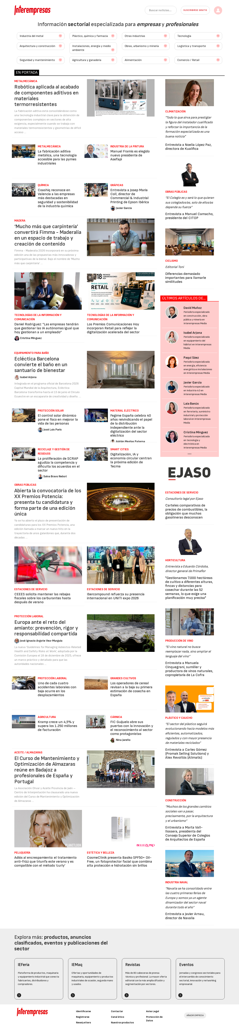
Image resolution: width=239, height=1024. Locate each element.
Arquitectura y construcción (37, 46)
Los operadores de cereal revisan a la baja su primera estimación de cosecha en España (131, 689)
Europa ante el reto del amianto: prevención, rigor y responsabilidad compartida (46, 628)
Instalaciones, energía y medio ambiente (91, 48)
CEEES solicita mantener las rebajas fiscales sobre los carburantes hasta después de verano (42, 598)
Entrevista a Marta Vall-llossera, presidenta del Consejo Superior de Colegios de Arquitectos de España (187, 833)
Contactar (117, 1011)
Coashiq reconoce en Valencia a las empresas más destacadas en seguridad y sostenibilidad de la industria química (58, 198)
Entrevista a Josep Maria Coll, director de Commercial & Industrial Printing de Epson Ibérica (129, 196)
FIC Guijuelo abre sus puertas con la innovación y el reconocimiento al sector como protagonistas (131, 728)
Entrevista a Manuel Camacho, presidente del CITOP (189, 216)
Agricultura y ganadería (86, 60)
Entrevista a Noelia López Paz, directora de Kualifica (188, 147)
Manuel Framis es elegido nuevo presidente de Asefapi (130, 155)
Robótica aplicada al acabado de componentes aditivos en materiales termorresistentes (46, 96)
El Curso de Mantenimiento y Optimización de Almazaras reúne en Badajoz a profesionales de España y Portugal (46, 770)
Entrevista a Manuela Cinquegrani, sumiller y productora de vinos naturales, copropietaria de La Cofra (189, 669)
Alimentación (133, 60)
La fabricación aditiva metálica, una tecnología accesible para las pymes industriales (57, 157)
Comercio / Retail (188, 60)
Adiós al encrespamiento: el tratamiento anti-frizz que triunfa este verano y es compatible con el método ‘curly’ (45, 861)
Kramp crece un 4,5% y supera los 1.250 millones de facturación (57, 726)
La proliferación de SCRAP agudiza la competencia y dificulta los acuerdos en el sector (59, 464)
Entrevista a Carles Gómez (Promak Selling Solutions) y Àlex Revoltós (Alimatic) (187, 753)
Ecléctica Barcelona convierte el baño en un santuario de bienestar (40, 365)
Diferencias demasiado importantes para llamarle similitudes (185, 278)
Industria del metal (31, 36)
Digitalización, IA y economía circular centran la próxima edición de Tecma (131, 460)
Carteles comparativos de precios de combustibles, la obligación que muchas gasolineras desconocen (186, 511)
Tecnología (184, 36)
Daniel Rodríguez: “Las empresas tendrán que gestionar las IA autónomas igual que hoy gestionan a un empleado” (46, 328)
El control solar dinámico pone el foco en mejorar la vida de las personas (58, 419)
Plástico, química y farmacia (90, 36)
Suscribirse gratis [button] (195, 10)
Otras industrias (135, 36)
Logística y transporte (191, 46)
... (189, 452)
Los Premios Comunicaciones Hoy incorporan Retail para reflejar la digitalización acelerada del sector (113, 328)
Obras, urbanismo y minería (142, 46)
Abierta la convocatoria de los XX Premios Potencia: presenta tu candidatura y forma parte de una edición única (47, 502)
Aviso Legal (152, 1011)
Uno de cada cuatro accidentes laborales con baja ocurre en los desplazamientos (57, 689)
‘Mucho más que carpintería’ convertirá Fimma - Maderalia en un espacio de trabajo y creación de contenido (47, 235)
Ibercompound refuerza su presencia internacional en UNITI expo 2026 (115, 596)
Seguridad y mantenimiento (37, 60)
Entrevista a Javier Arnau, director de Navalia (185, 916)
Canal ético (117, 1017)
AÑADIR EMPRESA (195, 1015)
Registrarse (82, 1017)
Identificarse (83, 1011)
